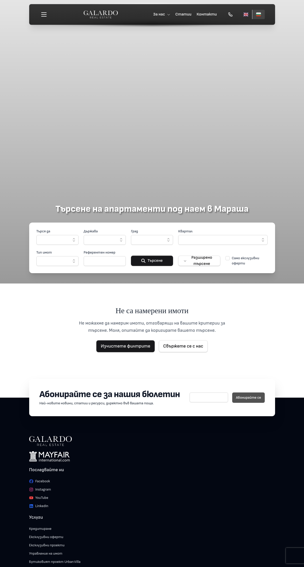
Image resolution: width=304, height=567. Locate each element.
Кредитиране (40, 528)
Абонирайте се (248, 397)
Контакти (207, 14)
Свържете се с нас (183, 346)
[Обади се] (230, 14)
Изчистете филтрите (125, 346)
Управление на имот (46, 553)
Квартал (185, 231)
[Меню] (44, 14)
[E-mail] (209, 397)
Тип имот (44, 252)
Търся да (43, 231)
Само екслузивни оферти (245, 260)
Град (134, 231)
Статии (183, 14)
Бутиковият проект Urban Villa (55, 562)
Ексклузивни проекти (47, 545)
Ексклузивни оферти (46, 537)
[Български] (258, 14)
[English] (246, 14)
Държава (91, 231)
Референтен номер (99, 252)
